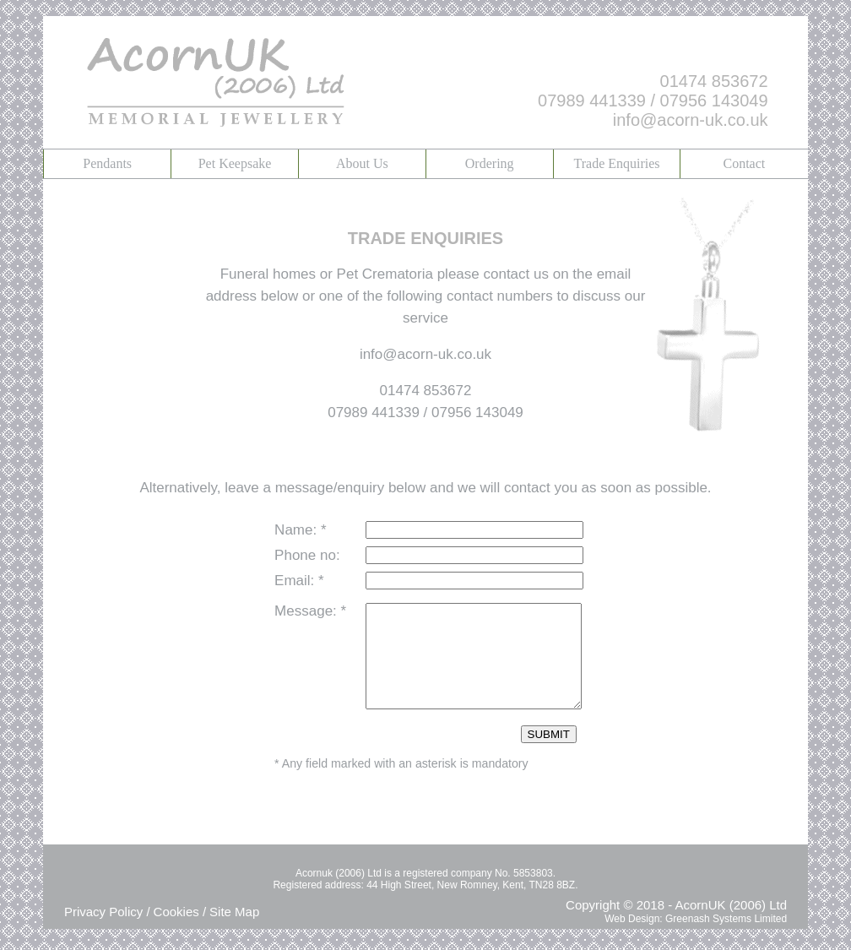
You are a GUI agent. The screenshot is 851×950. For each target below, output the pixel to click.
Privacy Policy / (107, 932)
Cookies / (180, 932)
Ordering (489, 163)
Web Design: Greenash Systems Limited (695, 939)
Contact (744, 163)
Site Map (234, 932)
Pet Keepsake (235, 163)
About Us (362, 163)
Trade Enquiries (616, 163)
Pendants (107, 163)
